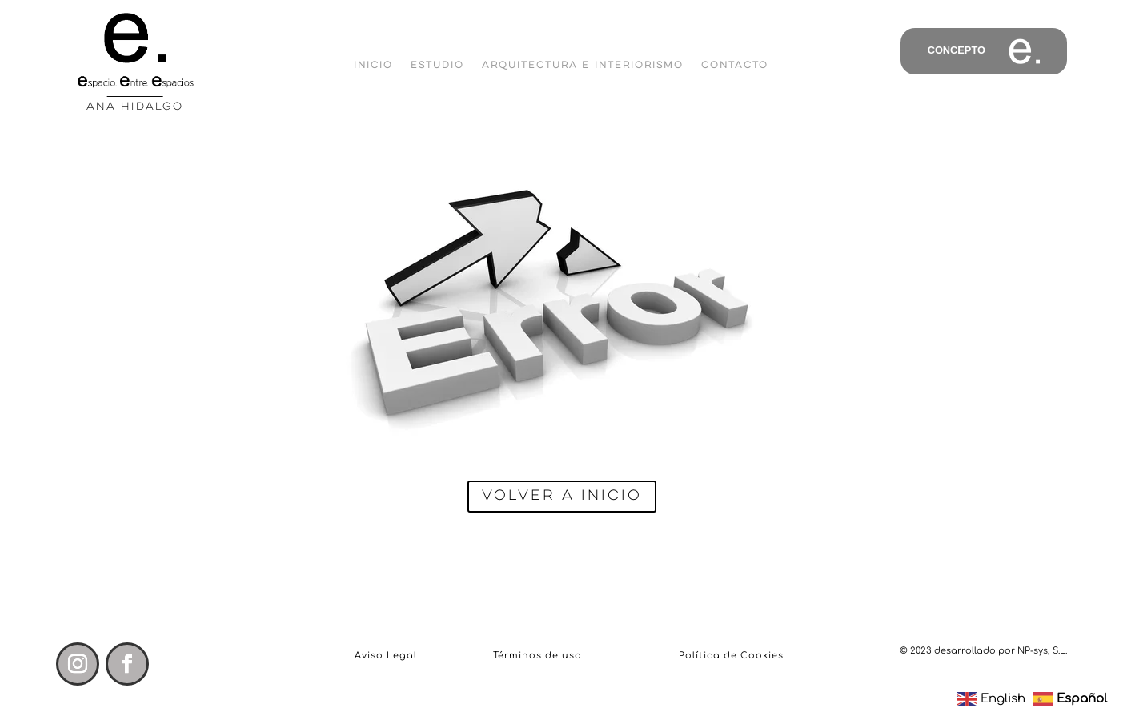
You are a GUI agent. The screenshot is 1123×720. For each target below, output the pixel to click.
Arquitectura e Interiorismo (583, 65)
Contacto (734, 65)
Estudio (437, 65)
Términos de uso (537, 655)
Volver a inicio (562, 495)
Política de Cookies (731, 655)
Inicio (373, 65)
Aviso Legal (386, 655)
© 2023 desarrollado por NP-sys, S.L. (983, 651)
